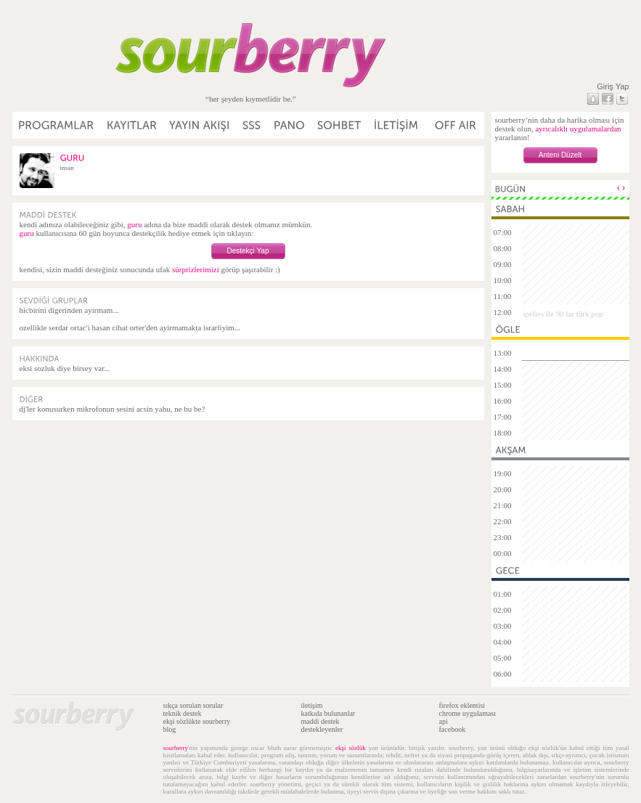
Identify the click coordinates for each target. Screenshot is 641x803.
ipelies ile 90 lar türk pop (563, 313)
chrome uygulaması (468, 713)
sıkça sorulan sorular (193, 705)
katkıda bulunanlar (328, 713)
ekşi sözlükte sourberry (197, 721)
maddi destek (320, 721)
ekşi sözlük (350, 747)
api (443, 721)
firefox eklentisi (462, 705)
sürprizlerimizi (195, 269)
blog (169, 729)
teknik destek (182, 713)
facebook (452, 729)
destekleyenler (322, 729)
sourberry (176, 747)
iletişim (312, 705)
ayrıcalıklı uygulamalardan (578, 128)
